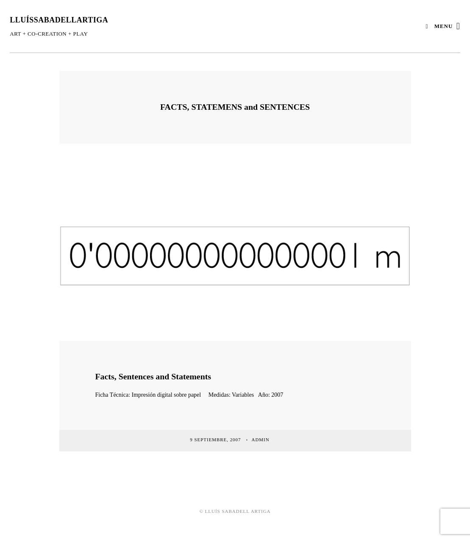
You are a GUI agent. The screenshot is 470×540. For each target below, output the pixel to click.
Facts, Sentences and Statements (153, 376)
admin (261, 440)
